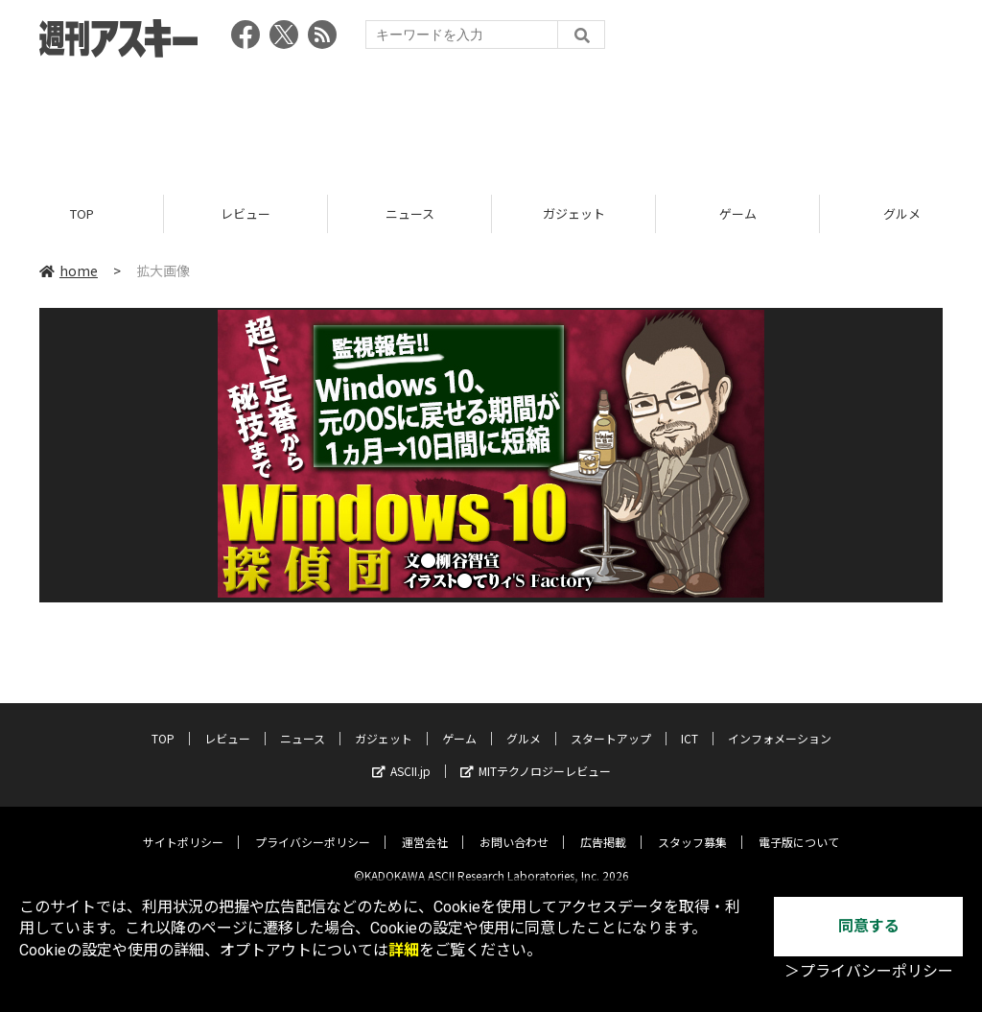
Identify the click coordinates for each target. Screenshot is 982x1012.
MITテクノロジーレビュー (535, 756)
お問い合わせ (514, 827)
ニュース (410, 213)
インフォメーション (779, 724)
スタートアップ (611, 724)
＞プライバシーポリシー (868, 971)
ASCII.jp (401, 756)
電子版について (799, 827)
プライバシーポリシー (312, 827)
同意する (869, 926)
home (68, 270)
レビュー (245, 213)
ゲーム (738, 213)
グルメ (523, 724)
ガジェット (574, 213)
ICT (689, 724)
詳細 (403, 950)
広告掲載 (603, 827)
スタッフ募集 (692, 827)
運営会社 (425, 827)
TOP (82, 213)
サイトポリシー (183, 827)
